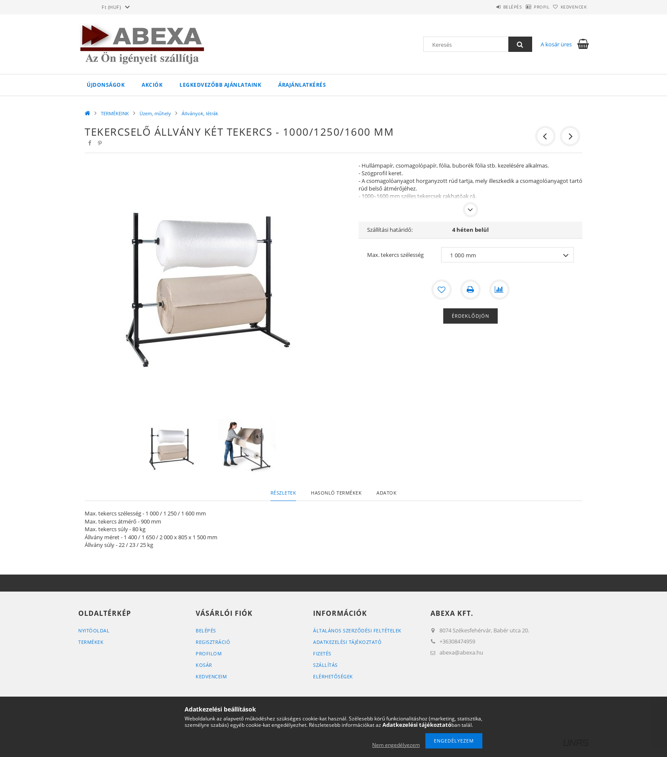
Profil (528, 7)
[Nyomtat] (470, 289)
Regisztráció (213, 642)
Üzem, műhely (155, 113)
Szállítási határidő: (390, 229)
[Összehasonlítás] (499, 289)
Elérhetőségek (333, 676)
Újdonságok (106, 84)
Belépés (490, 7)
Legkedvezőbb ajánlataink (220, 84)
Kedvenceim (211, 676)
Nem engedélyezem (396, 744)
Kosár (204, 665)
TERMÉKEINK (115, 113)
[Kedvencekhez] (441, 289)
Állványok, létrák (200, 113)
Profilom (209, 653)
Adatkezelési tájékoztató (347, 642)
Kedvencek (569, 7)
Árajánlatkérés (302, 84)
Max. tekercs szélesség (395, 255)
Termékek (90, 642)
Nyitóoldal (93, 630)
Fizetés (322, 653)
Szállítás (325, 665)
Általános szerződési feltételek (357, 630)
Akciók (152, 84)
